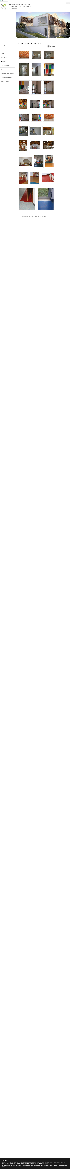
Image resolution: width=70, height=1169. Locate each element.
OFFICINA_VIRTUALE (6, 77)
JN (1, 69)
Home (2, 40)
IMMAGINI (3, 61)
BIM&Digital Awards (5, 45)
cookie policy (45, 1163)
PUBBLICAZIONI (5, 81)
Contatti (2, 53)
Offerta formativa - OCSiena (7, 73)
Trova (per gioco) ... (5, 65)
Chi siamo (3, 49)
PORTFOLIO (4, 57)
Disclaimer (46, 216)
